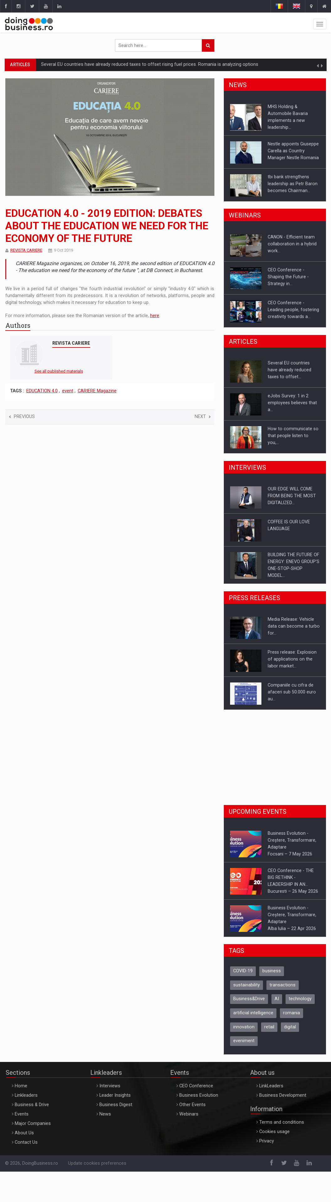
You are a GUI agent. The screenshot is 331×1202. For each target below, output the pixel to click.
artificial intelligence (253, 1013)
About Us (24, 1133)
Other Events (192, 1104)
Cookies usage (274, 1131)
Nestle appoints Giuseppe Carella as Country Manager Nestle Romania (293, 150)
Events (22, 1114)
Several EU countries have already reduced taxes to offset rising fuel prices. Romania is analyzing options (149, 64)
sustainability (246, 985)
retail (269, 1027)
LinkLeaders (271, 1086)
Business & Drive (32, 1104)
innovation (244, 1027)
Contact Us (26, 1142)
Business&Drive (249, 998)
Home (21, 1086)
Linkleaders (26, 1095)
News (105, 1114)
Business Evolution (198, 1095)
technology (300, 998)
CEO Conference (196, 1086)
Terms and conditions (281, 1122)
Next (203, 416)
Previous (22, 416)
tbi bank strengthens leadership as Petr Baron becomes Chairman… (293, 183)
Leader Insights (115, 1095)
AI (277, 998)
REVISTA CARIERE (26, 250)
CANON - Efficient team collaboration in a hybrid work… (292, 243)
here (154, 315)
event (67, 391)
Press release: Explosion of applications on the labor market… (292, 659)
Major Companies (33, 1123)
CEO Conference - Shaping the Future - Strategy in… (288, 276)
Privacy (266, 1141)
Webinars (188, 1114)
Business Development (282, 1095)
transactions (283, 985)
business (271, 971)
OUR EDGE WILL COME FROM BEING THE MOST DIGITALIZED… (292, 495)
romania (291, 1013)
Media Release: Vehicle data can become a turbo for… (294, 626)
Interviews (109, 1086)
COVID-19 (243, 971)
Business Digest (115, 1104)
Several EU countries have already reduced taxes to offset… (289, 369)
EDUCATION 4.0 (42, 391)
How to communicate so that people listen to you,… (293, 435)
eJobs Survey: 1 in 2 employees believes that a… (292, 402)
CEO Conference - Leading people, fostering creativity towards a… (293, 309)
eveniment (244, 1040)
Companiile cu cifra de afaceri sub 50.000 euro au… (292, 691)
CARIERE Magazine (97, 391)
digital (290, 1027)
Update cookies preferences (97, 1163)
